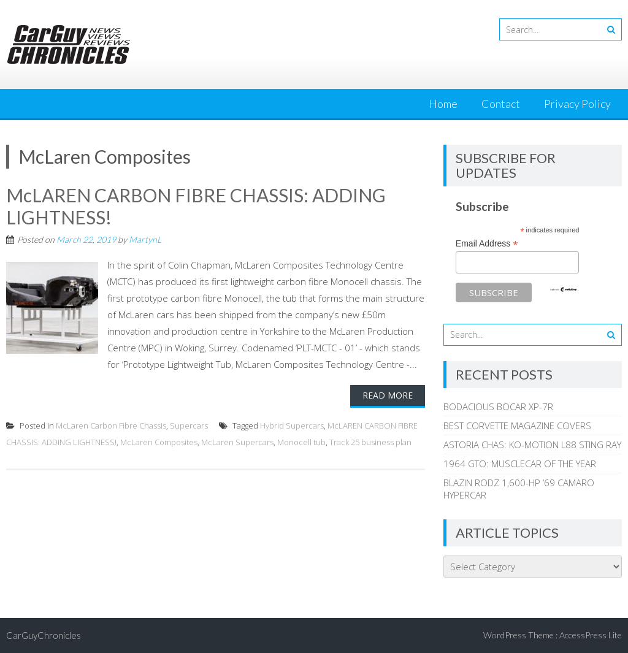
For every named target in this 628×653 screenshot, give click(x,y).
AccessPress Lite (590, 635)
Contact (500, 103)
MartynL (145, 239)
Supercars (189, 425)
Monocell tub (301, 442)
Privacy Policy (577, 103)
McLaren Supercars (237, 442)
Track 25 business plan (370, 442)
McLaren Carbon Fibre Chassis (111, 425)
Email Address (487, 244)
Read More (387, 395)
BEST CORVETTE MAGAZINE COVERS (517, 425)
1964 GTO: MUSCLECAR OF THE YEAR (519, 463)
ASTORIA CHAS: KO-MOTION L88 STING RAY (532, 444)
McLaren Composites (158, 442)
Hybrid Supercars (292, 425)
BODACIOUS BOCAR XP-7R (498, 406)
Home (443, 103)
